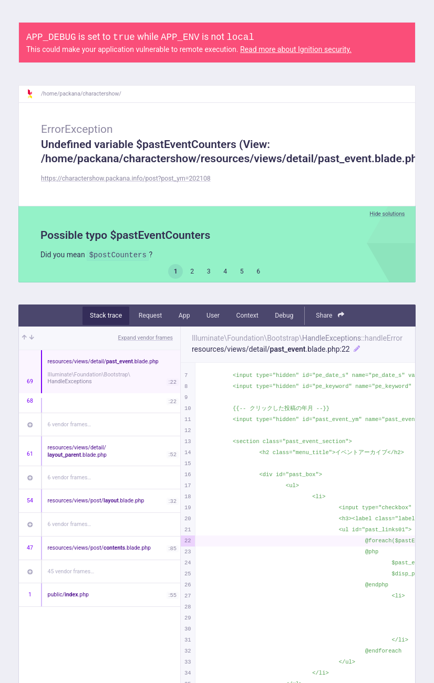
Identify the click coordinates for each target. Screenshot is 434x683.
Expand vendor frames (145, 337)
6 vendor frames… (69, 424)
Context (247, 315)
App (184, 315)
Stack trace (106, 315)
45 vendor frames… (71, 571)
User (213, 315)
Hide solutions (387, 214)
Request (150, 315)
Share (330, 315)
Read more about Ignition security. (296, 49)
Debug (284, 315)
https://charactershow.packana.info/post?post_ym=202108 (126, 178)
